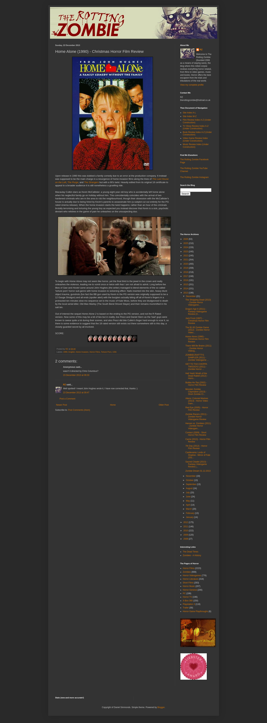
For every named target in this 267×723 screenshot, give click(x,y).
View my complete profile (192, 85)
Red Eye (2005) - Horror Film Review (196, 408)
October (190, 480)
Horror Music (189, 586)
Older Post (164, 405)
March (189, 509)
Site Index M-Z (190, 116)
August (189, 488)
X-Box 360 (188, 600)
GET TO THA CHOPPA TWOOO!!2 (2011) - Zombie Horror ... (196, 366)
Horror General (190, 590)
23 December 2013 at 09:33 (76, 375)
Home (113, 405)
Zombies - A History (192, 555)
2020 (186, 264)
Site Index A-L (189, 112)
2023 (186, 251)
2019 (186, 268)
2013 (186, 293)
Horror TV (187, 597)
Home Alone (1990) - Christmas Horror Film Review (197, 339)
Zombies (187, 572)
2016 (186, 280)
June (188, 496)
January (190, 517)
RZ (64, 384)
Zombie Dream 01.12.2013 (198, 471)
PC (184, 593)
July (188, 492)
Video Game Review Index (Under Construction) (195, 139)
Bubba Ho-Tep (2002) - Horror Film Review (196, 383)
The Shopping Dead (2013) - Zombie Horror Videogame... (198, 302)
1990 (65, 352)
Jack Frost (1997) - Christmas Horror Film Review (197, 321)
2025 (186, 243)
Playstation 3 (189, 604)
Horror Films (95, 352)
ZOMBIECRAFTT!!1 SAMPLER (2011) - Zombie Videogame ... (197, 357)
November (191, 476)
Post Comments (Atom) (79, 410)
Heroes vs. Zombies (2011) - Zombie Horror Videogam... (198, 426)
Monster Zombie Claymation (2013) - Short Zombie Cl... (195, 392)
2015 (186, 284)
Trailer (186, 607)
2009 (186, 535)
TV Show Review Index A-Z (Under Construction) (196, 127)
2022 (186, 255)
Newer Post (61, 405)
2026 (186, 239)
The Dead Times (190, 551)
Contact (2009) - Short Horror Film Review (195, 433)
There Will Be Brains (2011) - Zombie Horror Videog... (198, 348)
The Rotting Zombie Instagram (194, 177)
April (188, 505)
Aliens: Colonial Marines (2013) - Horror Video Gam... (196, 401)
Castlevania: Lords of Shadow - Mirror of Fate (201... (197, 455)
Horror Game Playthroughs (195, 611)
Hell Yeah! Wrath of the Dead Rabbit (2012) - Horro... (196, 376)
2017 (186, 276)
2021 (186, 259)
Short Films (188, 582)
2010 (186, 530)
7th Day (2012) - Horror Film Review (196, 447)
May (188, 501)
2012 (186, 522)
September (191, 484)
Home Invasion (82, 352)
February (190, 513)
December (191, 296)
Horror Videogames (192, 575)
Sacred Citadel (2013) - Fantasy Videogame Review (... (196, 464)
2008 (186, 539)
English (71, 352)
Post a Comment (67, 399)
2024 (186, 247)
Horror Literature (190, 579)
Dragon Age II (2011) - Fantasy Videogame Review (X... (196, 311)
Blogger (161, 707)
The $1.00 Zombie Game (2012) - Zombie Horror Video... (197, 330)
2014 (186, 288)
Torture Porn (106, 352)
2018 (186, 272)
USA (114, 352)
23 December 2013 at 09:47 (76, 392)
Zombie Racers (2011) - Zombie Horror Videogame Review (196, 417)
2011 (186, 526)
